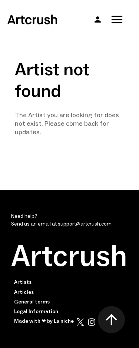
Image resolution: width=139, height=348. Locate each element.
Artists (23, 282)
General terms (32, 302)
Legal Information (36, 311)
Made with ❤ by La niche (44, 321)
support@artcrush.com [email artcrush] (85, 224)
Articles (24, 292)
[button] (97, 19)
